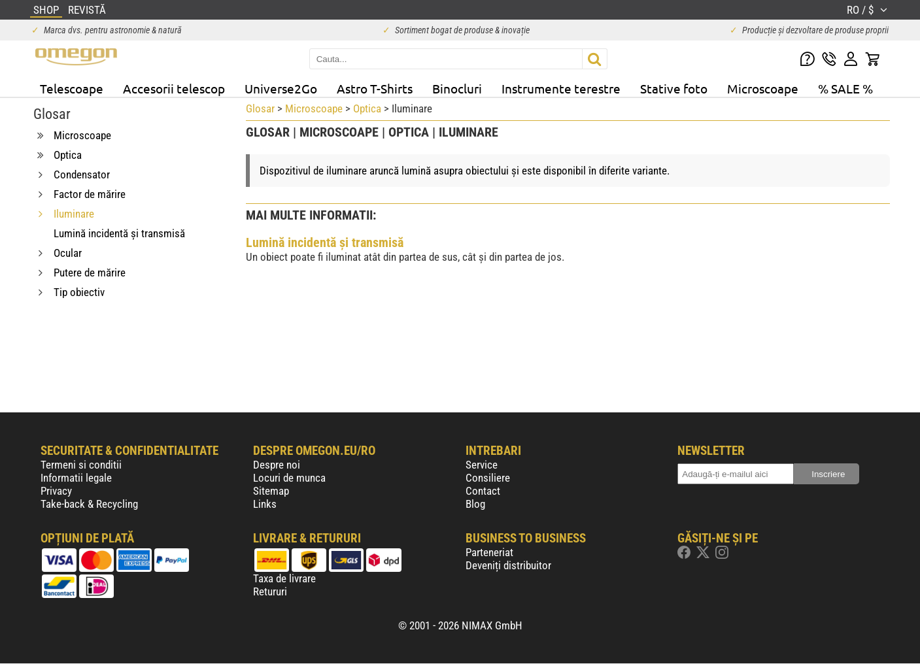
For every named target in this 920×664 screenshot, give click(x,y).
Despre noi (276, 464)
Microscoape (762, 88)
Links (265, 503)
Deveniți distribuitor (508, 565)
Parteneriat (489, 552)
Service (482, 464)
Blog (475, 503)
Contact (483, 490)
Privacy (56, 490)
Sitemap (271, 490)
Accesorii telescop (174, 88)
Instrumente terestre (561, 88)
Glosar (260, 108)
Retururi (270, 591)
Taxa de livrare (284, 578)
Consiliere (488, 477)
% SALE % (845, 88)
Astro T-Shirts (375, 88)
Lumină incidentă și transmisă (324, 242)
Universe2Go (281, 88)
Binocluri (457, 88)
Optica (367, 108)
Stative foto (673, 88)
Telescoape (71, 88)
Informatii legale (76, 477)
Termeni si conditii (81, 464)
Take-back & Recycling (89, 503)
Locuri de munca (289, 477)
